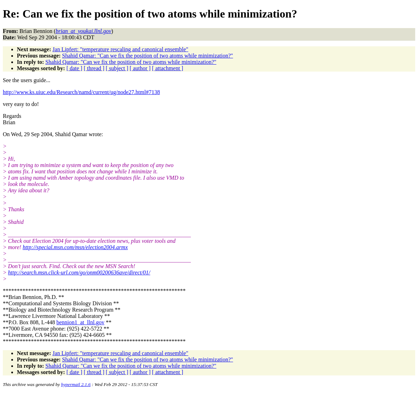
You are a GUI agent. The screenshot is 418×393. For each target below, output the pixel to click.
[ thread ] (94, 68)
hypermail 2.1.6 (76, 384)
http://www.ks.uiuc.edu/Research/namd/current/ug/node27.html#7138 (81, 92)
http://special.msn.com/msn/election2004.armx (75, 247)
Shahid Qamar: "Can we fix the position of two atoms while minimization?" (147, 56)
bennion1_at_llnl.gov (80, 322)
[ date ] (74, 68)
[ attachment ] (167, 68)
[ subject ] (117, 68)
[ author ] (140, 68)
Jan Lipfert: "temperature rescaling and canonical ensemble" (120, 49)
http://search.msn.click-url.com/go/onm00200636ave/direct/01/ (79, 272)
